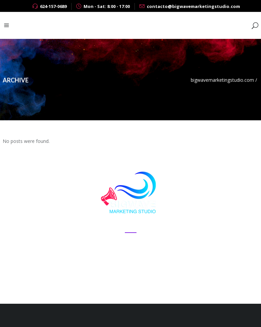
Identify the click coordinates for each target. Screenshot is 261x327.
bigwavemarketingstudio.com (222, 80)
